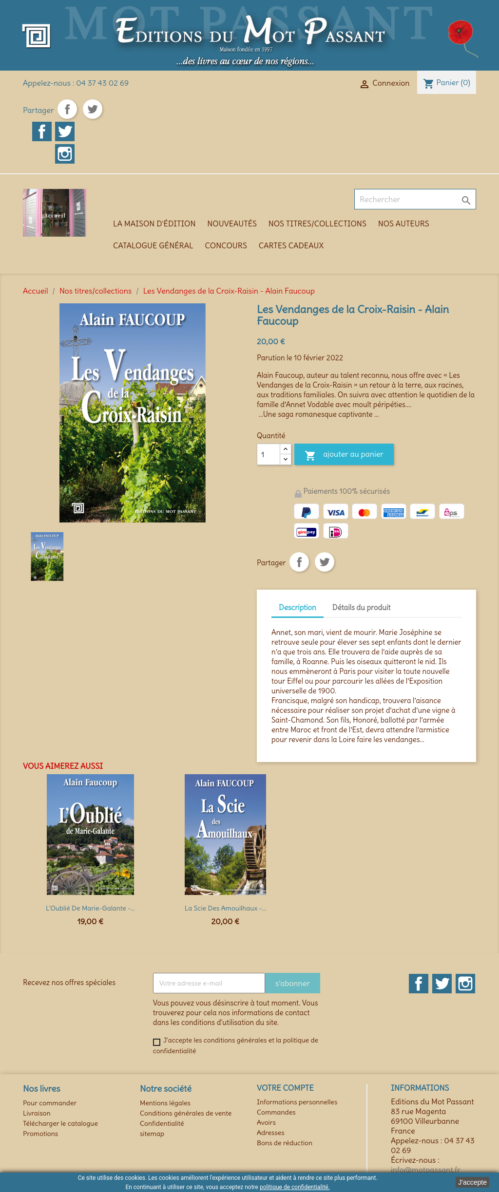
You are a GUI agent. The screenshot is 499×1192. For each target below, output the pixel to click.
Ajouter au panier (344, 455)
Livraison (37, 1113)
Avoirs (266, 1122)
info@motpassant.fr (426, 1169)
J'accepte (472, 1182)
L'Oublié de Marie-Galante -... (90, 908)
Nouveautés (232, 223)
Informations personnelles (297, 1102)
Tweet (92, 109)
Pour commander (50, 1103)
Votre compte (285, 1088)
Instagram (65, 154)
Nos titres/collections (317, 223)
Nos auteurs (403, 223)
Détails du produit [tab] (361, 607)
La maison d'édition (154, 223)
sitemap (152, 1133)
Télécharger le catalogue (60, 1123)
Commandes (276, 1112)
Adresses (271, 1132)
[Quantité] (268, 454)
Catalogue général (153, 245)
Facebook (42, 131)
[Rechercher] (415, 199)
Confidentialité (162, 1123)
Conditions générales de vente (185, 1113)
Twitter (65, 131)
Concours (226, 245)
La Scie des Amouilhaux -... (226, 908)
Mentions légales (165, 1103)
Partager (67, 109)
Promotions (40, 1133)
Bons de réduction (284, 1142)
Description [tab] (297, 607)
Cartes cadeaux (291, 245)
